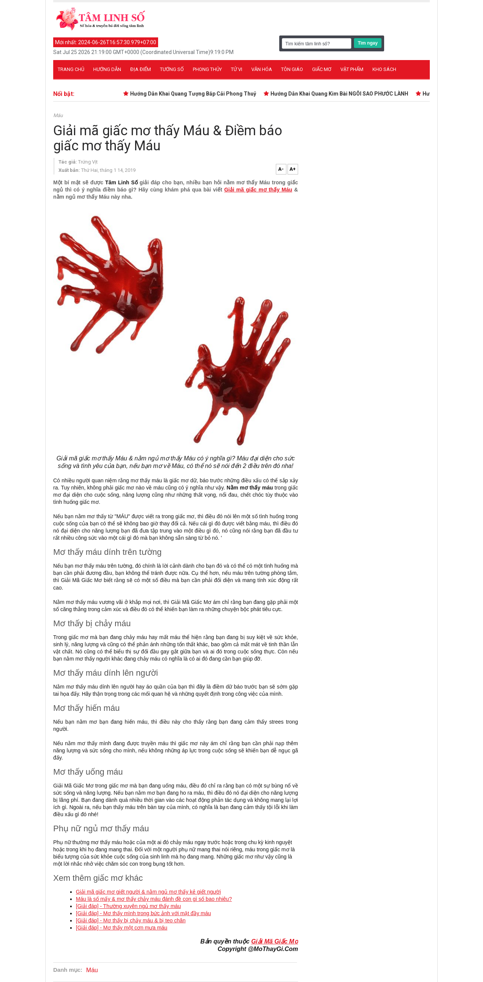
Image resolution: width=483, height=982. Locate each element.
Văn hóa (261, 69)
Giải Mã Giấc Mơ (274, 941)
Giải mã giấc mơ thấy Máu (258, 190)
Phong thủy (207, 69)
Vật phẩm (351, 69)
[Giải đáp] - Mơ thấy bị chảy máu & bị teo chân (131, 920)
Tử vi (236, 69)
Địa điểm (140, 69)
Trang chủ (71, 69)
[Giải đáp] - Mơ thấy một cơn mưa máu (121, 928)
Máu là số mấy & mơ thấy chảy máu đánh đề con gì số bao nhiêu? (154, 899)
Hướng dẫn (107, 69)
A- (281, 169)
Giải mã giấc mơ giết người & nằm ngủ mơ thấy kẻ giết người (148, 892)
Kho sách (384, 69)
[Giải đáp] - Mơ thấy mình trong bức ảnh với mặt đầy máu (143, 913)
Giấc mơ (321, 69)
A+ (292, 169)
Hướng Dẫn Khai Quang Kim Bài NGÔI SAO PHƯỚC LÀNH (341, 94)
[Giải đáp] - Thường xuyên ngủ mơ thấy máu (128, 906)
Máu (58, 115)
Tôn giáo (292, 69)
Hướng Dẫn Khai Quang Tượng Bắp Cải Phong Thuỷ (195, 94)
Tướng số (172, 69)
